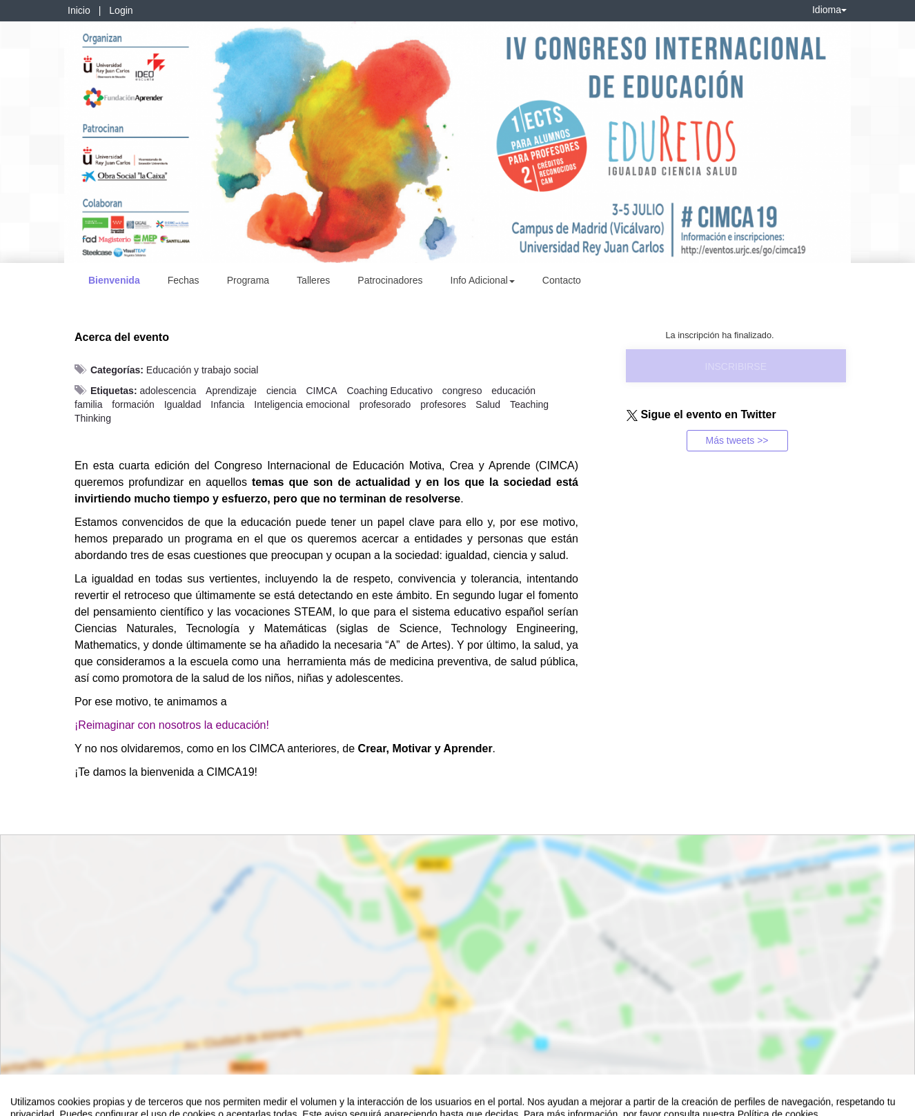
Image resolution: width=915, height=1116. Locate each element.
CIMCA (321, 390)
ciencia (281, 390)
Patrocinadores (389, 280)
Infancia (227, 404)
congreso (462, 390)
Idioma (829, 9)
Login (120, 10)
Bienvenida (114, 280)
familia (88, 404)
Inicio (79, 10)
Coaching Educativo (389, 390)
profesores (443, 404)
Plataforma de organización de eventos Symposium (465, 1103)
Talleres (313, 280)
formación (133, 404)
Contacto (561, 280)
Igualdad (182, 404)
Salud (487, 404)
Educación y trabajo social (202, 369)
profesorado (385, 404)
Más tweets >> (736, 440)
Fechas (183, 280)
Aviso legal (31, 1103)
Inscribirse (736, 366)
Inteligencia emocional (302, 404)
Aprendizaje (231, 390)
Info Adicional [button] (483, 280)
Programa (248, 280)
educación (513, 390)
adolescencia (167, 390)
